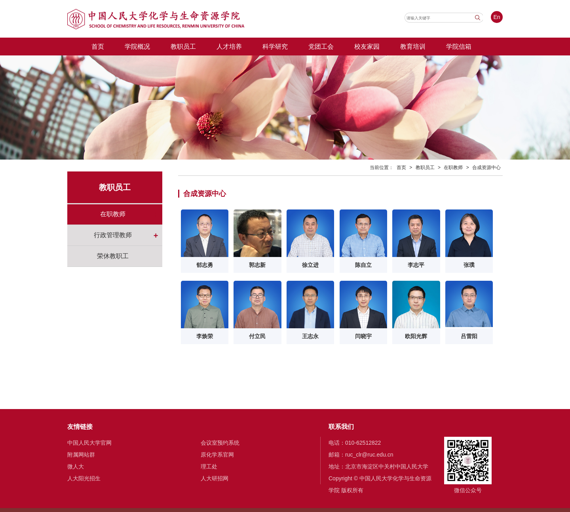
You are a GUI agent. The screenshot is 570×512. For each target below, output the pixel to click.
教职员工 (183, 46)
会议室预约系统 (220, 443)
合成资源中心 (486, 167)
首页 (97, 46)
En (496, 17)
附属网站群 (81, 454)
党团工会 (321, 46)
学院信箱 (458, 46)
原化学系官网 (217, 454)
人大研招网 (214, 478)
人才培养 (229, 46)
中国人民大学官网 (89, 443)
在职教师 (112, 214)
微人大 (75, 466)
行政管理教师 (113, 235)
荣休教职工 (113, 256)
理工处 (209, 466)
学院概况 (137, 46)
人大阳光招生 (84, 478)
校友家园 (367, 46)
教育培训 (413, 46)
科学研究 (275, 46)
